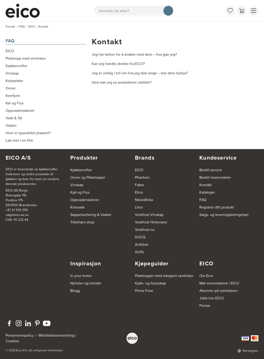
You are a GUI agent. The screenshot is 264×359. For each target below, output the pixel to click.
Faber (139, 185)
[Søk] (168, 11)
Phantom (142, 177)
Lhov (139, 207)
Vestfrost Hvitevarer (151, 222)
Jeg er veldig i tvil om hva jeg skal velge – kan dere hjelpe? (140, 73)
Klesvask (77, 207)
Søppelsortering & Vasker (90, 214)
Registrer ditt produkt (216, 207)
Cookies (12, 341)
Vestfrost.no (145, 229)
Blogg (75, 290)
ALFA (139, 252)
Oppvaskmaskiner (84, 199)
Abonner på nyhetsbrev (218, 290)
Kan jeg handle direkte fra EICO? (118, 63)
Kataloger (207, 192)
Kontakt (205, 185)
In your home (81, 275)
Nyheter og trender (85, 283)
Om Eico (206, 275)
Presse (204, 305)
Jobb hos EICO (211, 298)
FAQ (10, 40)
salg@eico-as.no (17, 214)
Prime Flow (144, 290)
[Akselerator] (25, 11)
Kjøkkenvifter (81, 170)
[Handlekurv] (242, 11)
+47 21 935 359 (17, 210)
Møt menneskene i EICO (219, 283)
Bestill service (210, 170)
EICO (139, 170)
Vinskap (76, 185)
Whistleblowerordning (56, 335)
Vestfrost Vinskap (149, 214)
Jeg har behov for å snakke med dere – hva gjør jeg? (134, 54)
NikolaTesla (144, 199)
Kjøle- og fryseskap (150, 283)
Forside (10, 26)
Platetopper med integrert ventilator (164, 275)
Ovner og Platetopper (87, 177)
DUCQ (140, 237)
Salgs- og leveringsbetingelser (224, 214)
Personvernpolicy (20, 335)
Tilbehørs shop (82, 222)
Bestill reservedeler (215, 177)
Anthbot (141, 244)
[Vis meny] (253, 11)
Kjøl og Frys (79, 192)
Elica (139, 192)
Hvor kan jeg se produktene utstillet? (121, 82)
